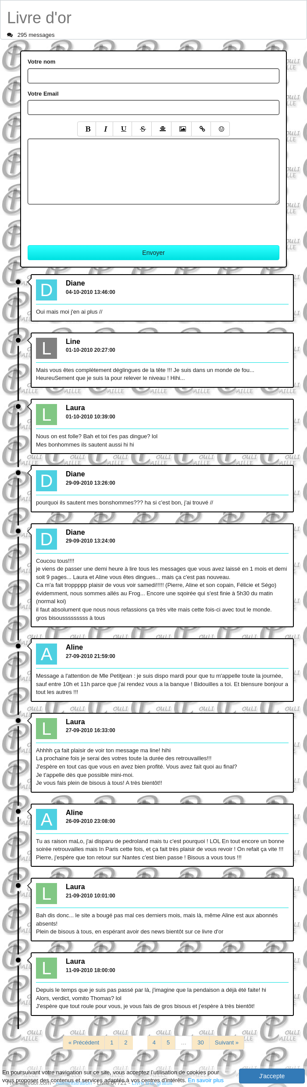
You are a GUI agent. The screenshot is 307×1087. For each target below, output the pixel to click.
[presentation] (94, 221)
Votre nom (41, 61)
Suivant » (227, 1042)
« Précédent (83, 1042)
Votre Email (43, 93)
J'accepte (272, 1076)
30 (200, 1042)
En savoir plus (206, 1080)
